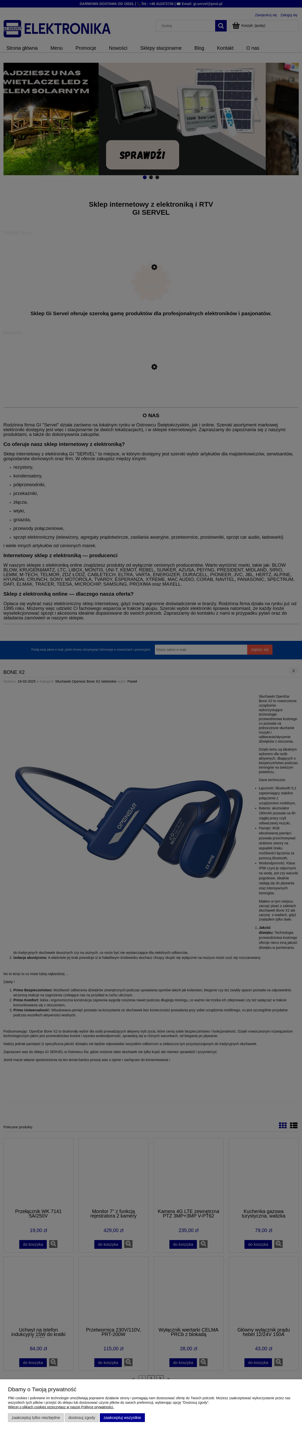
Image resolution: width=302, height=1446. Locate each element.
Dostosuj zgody (81, 1417)
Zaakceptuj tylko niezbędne (36, 1417)
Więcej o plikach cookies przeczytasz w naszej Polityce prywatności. (61, 1407)
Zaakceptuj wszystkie (122, 1417)
